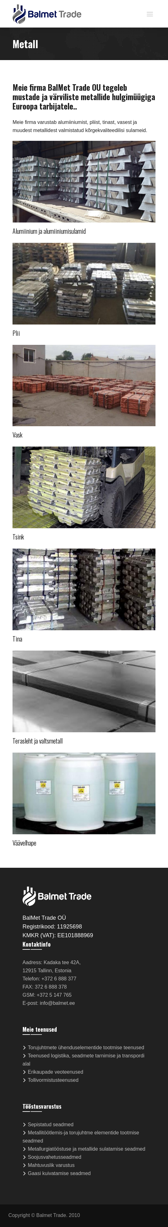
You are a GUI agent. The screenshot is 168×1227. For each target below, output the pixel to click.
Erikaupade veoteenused (55, 1072)
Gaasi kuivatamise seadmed (59, 1173)
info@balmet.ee (57, 1003)
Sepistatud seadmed (51, 1124)
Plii (16, 333)
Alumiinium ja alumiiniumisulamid (49, 231)
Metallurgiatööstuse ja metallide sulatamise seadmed (86, 1149)
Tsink (18, 536)
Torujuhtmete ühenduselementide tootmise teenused (86, 1047)
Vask (18, 434)
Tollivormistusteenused (53, 1080)
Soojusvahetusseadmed (54, 1157)
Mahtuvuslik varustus (51, 1165)
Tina (17, 638)
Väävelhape (24, 842)
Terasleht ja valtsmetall (38, 740)
